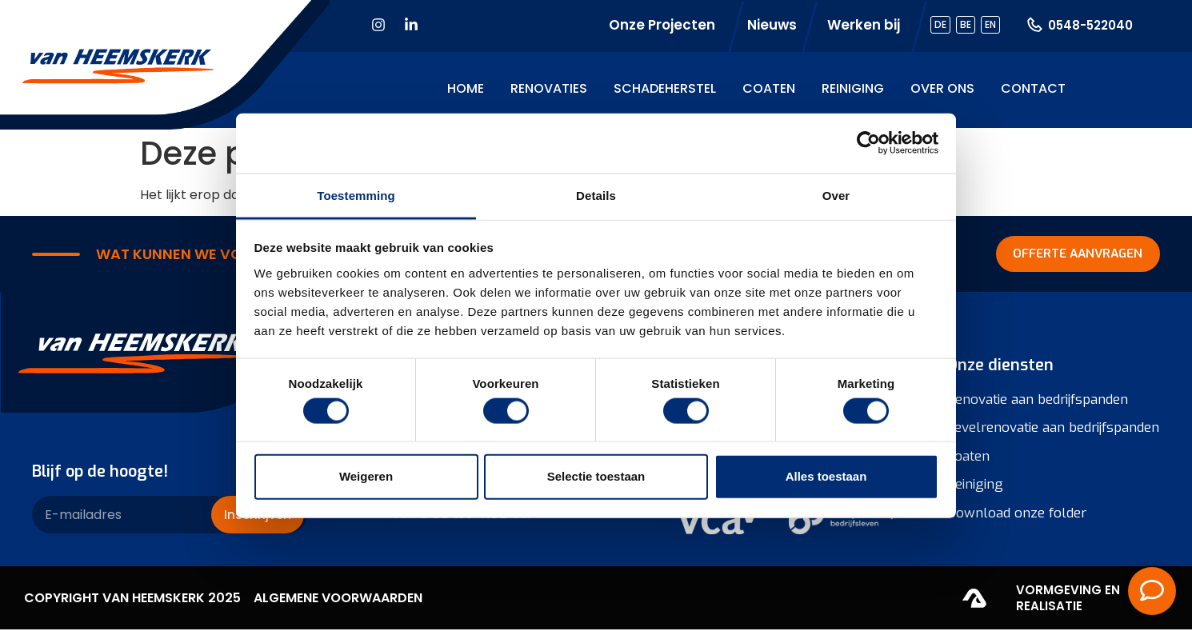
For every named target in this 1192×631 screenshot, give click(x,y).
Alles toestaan (826, 476)
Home (465, 88)
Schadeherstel (665, 88)
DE (940, 24)
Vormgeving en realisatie (1068, 599)
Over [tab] (836, 195)
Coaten (768, 88)
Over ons (942, 88)
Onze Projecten (662, 24)
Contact (1033, 88)
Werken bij (863, 24)
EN (990, 24)
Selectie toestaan (596, 476)
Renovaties (548, 88)
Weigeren (366, 476)
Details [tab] (596, 195)
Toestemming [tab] (356, 195)
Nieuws (772, 24)
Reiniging (853, 88)
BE (965, 24)
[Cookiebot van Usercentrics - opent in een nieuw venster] (868, 143)
